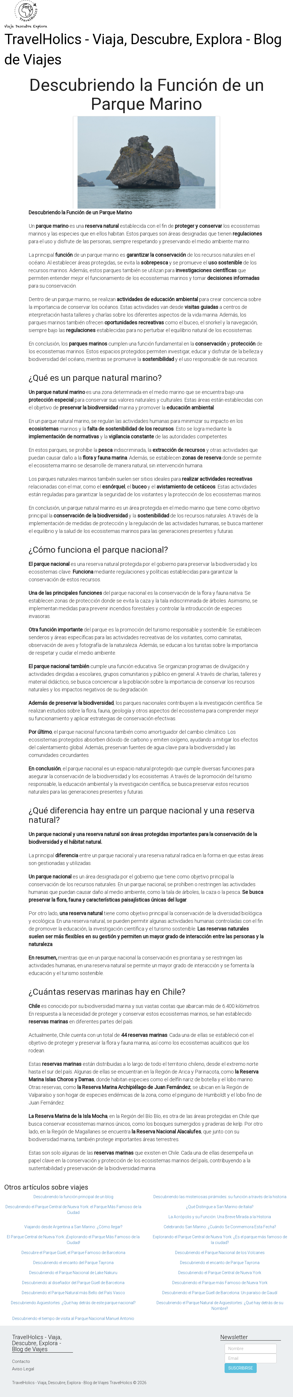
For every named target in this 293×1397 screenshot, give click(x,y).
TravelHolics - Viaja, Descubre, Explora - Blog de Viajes (143, 49)
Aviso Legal (23, 1369)
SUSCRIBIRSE (240, 1368)
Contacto (21, 1361)
